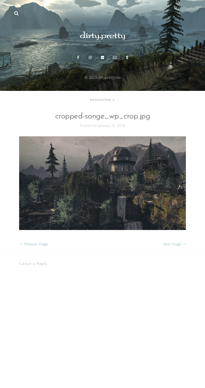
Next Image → (174, 243)
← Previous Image (33, 243)
